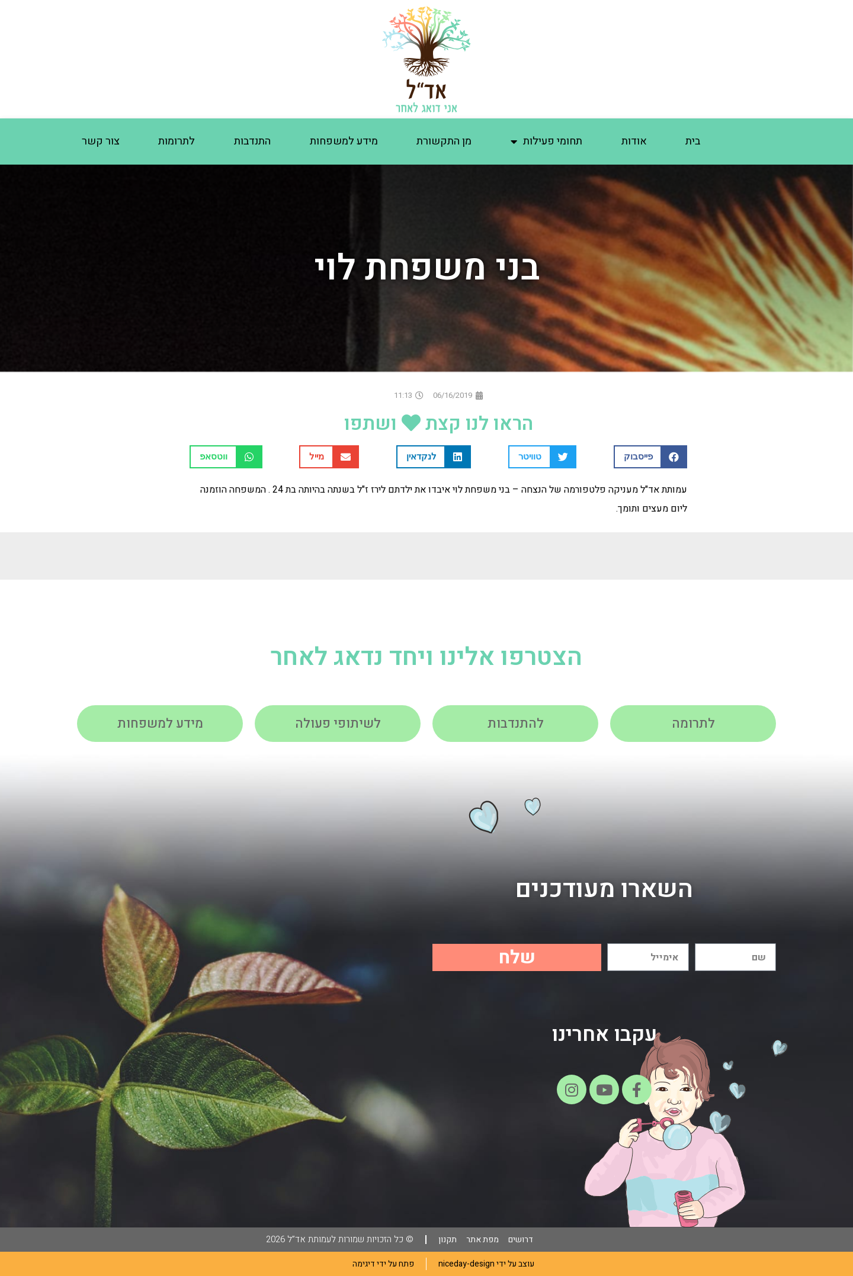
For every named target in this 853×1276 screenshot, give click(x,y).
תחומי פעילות (546, 141)
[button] (651, 456)
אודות (634, 141)
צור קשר (101, 141)
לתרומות (176, 141)
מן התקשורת (444, 141)
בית (692, 141)
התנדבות (252, 141)
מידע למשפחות (344, 141)
